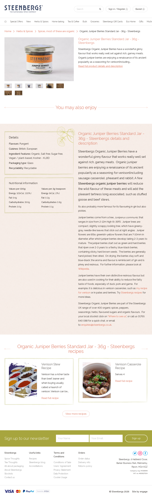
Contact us (9, 477)
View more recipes (76, 413)
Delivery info (84, 462)
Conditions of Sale (62, 462)
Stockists (8, 473)
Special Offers (16, 21)
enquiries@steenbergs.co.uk (96, 324)
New (28, 21)
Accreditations (36, 466)
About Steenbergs (13, 470)
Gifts (141, 21)
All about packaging (14, 466)
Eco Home (131, 21)
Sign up (136, 438)
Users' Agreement (62, 466)
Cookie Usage (60, 477)
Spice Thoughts (12, 458)
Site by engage (140, 491)
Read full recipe (49, 398)
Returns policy (85, 466)
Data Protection (61, 473)
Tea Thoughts (11, 462)
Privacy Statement (62, 470)
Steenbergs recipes (131, 292)
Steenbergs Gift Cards (113, 21)
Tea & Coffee (73, 21)
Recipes (33, 458)
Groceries (95, 21)
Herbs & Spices (41, 21)
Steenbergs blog (37, 462)
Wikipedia (83, 268)
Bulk (85, 21)
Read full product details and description (100, 66)
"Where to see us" (117, 316)
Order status (84, 458)
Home (7, 31)
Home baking (58, 21)
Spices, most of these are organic (56, 31)
